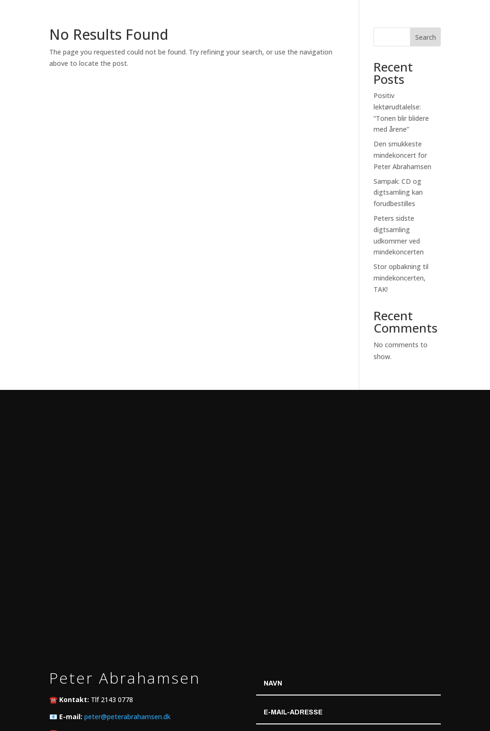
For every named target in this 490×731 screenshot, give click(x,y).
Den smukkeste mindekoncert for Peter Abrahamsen (402, 155)
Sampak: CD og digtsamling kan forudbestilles (398, 192)
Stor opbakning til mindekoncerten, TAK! (401, 278)
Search (425, 37)
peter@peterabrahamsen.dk (127, 716)
